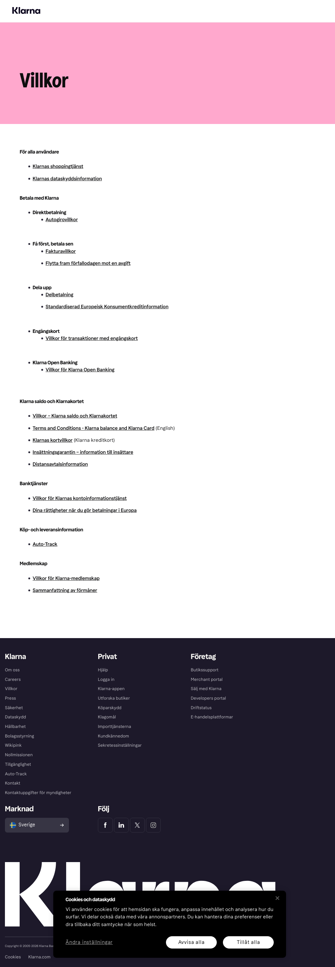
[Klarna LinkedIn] (121, 825)
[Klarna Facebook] (105, 825)
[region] (169, 924)
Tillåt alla (248, 942)
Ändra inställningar (89, 942)
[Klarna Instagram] (153, 825)
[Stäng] (277, 898)
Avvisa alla (191, 942)
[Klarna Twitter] (137, 825)
